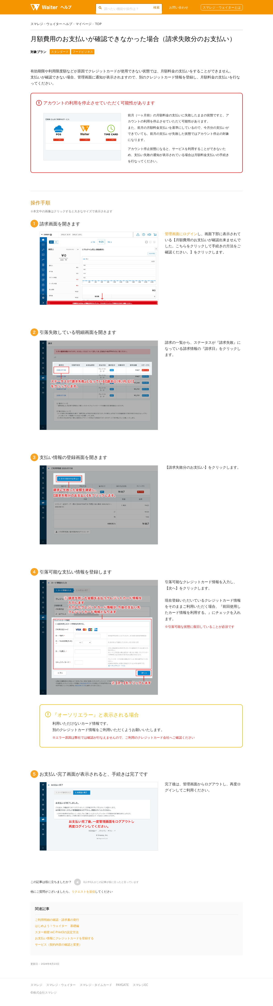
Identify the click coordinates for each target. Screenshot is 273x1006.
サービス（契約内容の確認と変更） (58, 944)
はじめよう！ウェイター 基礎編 (57, 926)
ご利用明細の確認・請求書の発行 (57, 919)
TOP (98, 24)
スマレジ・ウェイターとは (222, 7)
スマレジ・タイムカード (96, 985)
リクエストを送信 (83, 891)
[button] (77, 882)
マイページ (83, 24)
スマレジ (36, 985)
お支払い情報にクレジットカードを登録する (64, 938)
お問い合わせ (178, 7)
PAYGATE (122, 985)
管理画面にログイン (181, 233)
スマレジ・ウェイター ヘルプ (51, 24)
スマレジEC (140, 985)
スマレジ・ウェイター (61, 985)
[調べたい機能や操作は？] (129, 9)
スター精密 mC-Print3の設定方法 (57, 932)
